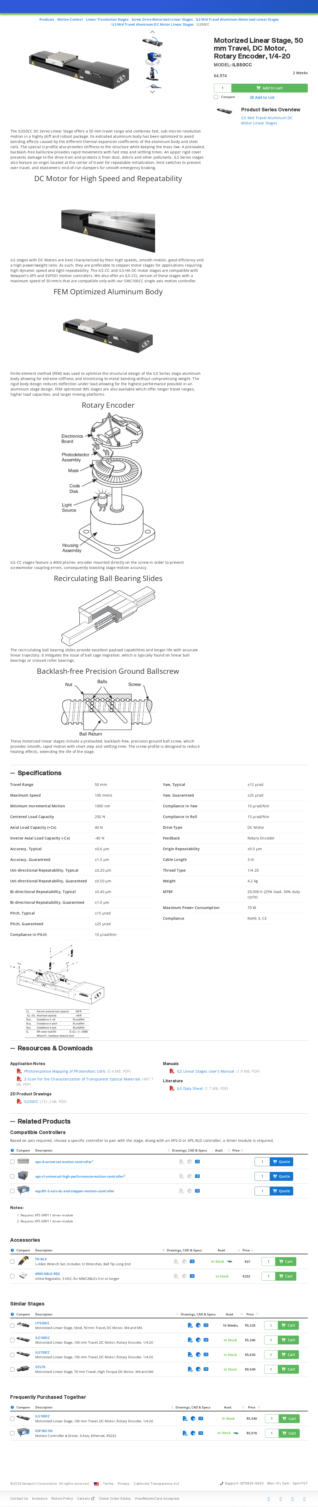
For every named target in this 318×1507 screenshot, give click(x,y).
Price (236, 1150)
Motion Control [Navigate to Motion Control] (70, 19)
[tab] (108, 445)
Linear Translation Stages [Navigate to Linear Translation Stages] (107, 19)
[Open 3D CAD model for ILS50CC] (152, 59)
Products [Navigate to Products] (46, 19)
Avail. (219, 1150)
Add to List (262, 97)
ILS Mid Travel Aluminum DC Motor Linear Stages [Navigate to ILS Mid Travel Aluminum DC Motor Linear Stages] (152, 24)
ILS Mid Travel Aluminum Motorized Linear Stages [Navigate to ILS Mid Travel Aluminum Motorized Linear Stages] (237, 19)
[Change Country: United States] (96, 1484)
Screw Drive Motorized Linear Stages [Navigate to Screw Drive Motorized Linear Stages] (162, 19)
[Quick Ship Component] (229, 1261)
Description (43, 1150)
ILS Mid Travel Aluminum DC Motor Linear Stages (266, 120)
